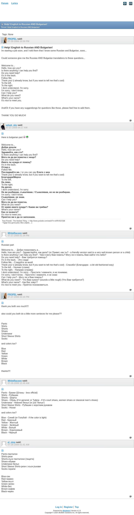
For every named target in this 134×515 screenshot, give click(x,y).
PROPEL (12, 39)
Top (77, 507)
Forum (4, 3)
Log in (58, 507)
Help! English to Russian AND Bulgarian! (23, 27)
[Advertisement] (22, 14)
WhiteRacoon (15, 233)
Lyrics (14, 3)
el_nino (11, 442)
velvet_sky (11, 125)
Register (68, 507)
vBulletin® (66, 511)
